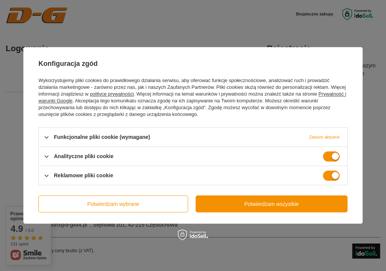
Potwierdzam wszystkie (271, 204)
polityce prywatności (112, 94)
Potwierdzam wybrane (113, 204)
